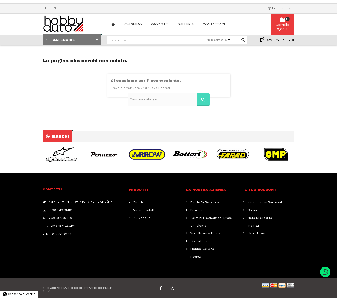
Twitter (173, 288)
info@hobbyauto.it (62, 209)
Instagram (56, 8)
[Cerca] (169, 99)
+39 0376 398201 (280, 40)
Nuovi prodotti (143, 210)
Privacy (196, 210)
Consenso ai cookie (19, 294)
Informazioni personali (265, 202)
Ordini (252, 210)
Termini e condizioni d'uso (211, 218)
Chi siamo (198, 225)
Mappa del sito (202, 248)
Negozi (196, 256)
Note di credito (259, 218)
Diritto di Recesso (204, 202)
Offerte (138, 202)
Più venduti (141, 218)
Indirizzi (253, 225)
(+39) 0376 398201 (61, 218)
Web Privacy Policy (205, 233)
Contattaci (199, 241)
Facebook (46, 8)
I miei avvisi (256, 233)
